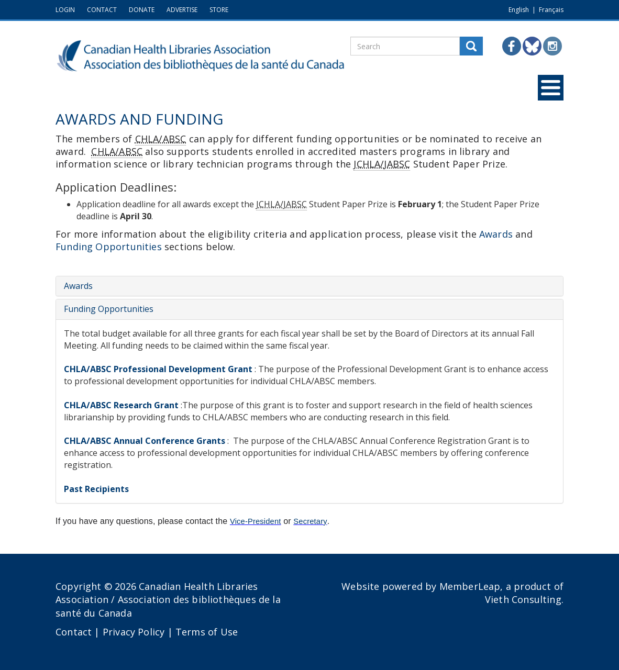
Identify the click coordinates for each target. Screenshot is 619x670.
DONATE (141, 9)
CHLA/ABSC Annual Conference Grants (144, 440)
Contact (74, 632)
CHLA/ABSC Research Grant (121, 405)
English (519, 9)
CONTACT (102, 9)
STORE (218, 9)
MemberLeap (470, 586)
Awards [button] (496, 234)
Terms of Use (206, 632)
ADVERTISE (182, 9)
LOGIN (65, 9)
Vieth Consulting (523, 599)
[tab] (309, 286)
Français (551, 9)
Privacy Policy (134, 632)
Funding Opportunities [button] (109, 246)
